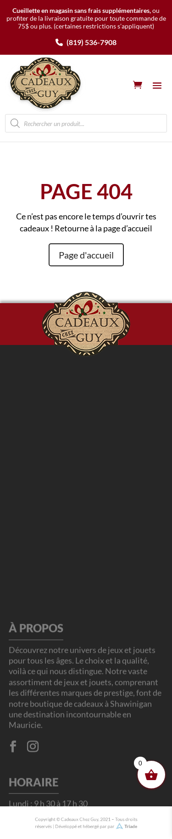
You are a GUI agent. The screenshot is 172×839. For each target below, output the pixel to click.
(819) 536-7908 (86, 42)
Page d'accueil (86, 254)
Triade (123, 825)
